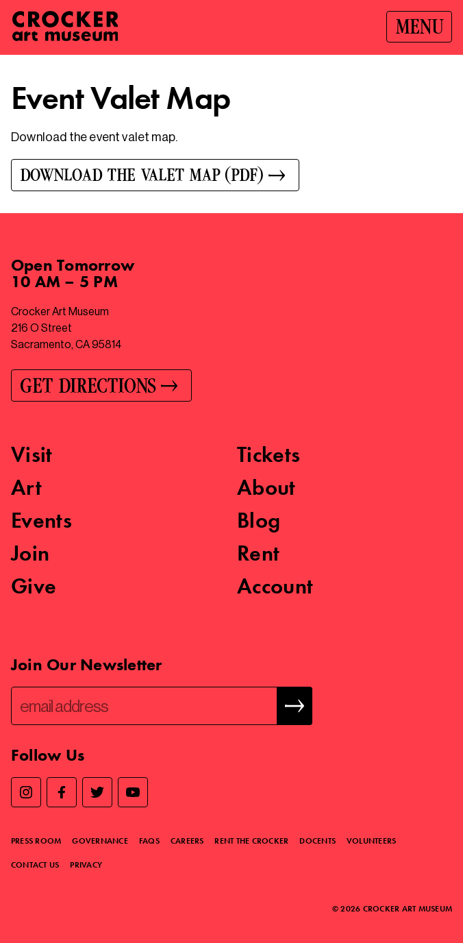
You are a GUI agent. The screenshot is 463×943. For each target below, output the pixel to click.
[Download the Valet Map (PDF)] (231, 175)
